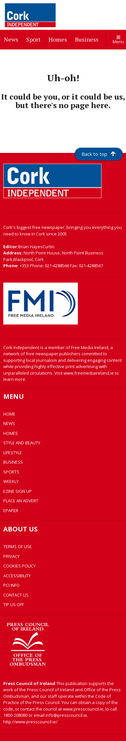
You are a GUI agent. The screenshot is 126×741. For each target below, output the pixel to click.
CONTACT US (15, 595)
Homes (59, 39)
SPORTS (11, 472)
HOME (9, 414)
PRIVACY (11, 556)
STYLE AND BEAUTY (21, 443)
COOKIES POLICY (19, 566)
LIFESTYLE (12, 452)
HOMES (10, 433)
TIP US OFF (13, 604)
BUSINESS (13, 462)
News (12, 39)
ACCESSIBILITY (17, 576)
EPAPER (10, 510)
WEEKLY (11, 481)
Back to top (98, 154)
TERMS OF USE (17, 546)
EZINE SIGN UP (17, 491)
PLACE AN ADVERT (20, 501)
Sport (34, 39)
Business (88, 39)
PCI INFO (11, 585)
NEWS (9, 423)
